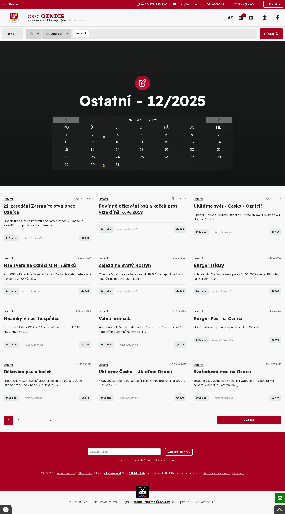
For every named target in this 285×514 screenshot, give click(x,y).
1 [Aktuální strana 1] (8, 420)
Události (54, 33)
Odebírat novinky (179, 451)
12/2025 (176, 100)
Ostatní (81, 33)
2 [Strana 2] (18, 420)
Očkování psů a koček (28, 371)
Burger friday (209, 265)
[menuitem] (34, 34)
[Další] (50, 420)
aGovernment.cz (66, 472)
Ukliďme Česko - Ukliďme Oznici (135, 371)
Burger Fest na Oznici (218, 318)
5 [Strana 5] (39, 420)
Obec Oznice (85, 472)
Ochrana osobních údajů (216, 472)
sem (172, 460)
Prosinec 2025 (142, 119)
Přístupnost (238, 472)
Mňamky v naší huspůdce (31, 318)
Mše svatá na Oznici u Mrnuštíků (40, 265)
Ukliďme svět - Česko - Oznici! (228, 206)
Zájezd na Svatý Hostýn (125, 265)
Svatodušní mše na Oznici (222, 371)
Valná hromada (115, 318)
